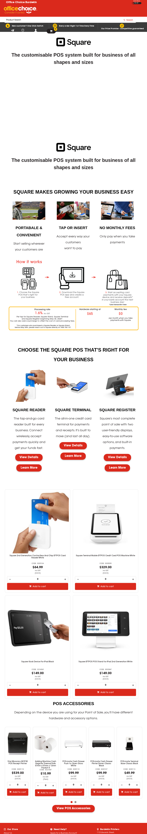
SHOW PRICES (136, 1)
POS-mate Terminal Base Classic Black (101, 720)
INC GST (136, 3)
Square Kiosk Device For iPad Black (120, 533)
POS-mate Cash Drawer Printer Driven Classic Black (73, 721)
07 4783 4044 (109, 795)
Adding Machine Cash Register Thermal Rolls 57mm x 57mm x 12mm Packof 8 (17, 722)
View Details (29, 457)
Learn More (29, 467)
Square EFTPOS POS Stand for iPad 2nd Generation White (27, 619)
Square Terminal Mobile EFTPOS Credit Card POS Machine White (73, 534)
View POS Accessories (73, 765)
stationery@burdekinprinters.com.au (119, 798)
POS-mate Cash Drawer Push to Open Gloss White (46, 721)
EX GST (133, 3)
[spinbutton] (27, 556)
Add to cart (28, 564)
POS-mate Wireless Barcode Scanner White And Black (129, 721)
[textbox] (58, 10)
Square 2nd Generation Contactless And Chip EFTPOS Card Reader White (27, 534)
